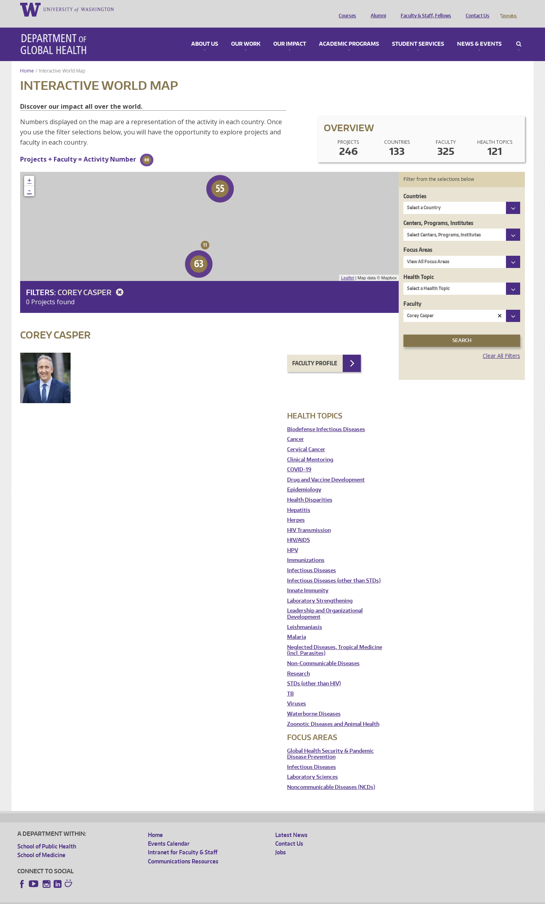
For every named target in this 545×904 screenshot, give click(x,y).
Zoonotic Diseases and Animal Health (333, 713)
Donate (508, 9)
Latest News (291, 823)
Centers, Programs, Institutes (438, 211)
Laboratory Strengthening (320, 590)
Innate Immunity (307, 579)
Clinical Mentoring (310, 449)
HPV (292, 539)
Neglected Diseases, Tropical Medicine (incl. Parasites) (334, 639)
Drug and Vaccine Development (326, 469)
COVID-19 (299, 458)
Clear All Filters (501, 344)
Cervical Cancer (306, 438)
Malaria (296, 626)
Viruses (296, 693)
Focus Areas (417, 238)
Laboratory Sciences (312, 766)
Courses (345, 9)
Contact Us (475, 9)
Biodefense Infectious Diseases (326, 418)
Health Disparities (309, 489)
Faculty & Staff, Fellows (424, 9)
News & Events (479, 33)
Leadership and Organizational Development (325, 603)
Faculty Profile (314, 352)
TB (290, 683)
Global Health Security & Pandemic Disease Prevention (330, 743)
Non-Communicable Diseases (323, 652)
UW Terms (154, 897)
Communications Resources (183, 850)
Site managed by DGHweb (200, 897)
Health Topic (418, 265)
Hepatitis (298, 499)
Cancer (295, 428)
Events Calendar (169, 832)
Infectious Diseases (311, 559)
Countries (414, 185)
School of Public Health (46, 835)
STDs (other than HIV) (314, 672)
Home (27, 59)
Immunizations (306, 549)
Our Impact (289, 33)
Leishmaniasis (304, 616)
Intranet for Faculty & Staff (182, 841)
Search (519, 33)
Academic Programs (349, 33)
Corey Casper (92, 281)
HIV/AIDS (298, 529)
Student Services (418, 33)
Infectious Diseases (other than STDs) (334, 570)
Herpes (296, 509)
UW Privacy (121, 897)
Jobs (280, 841)
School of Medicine (41, 844)
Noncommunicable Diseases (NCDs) (331, 776)
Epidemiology (304, 479)
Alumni (376, 9)
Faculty (412, 292)
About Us (204, 33)
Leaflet (347, 266)
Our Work (245, 33)
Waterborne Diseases (314, 703)
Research (298, 663)
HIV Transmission (309, 519)
